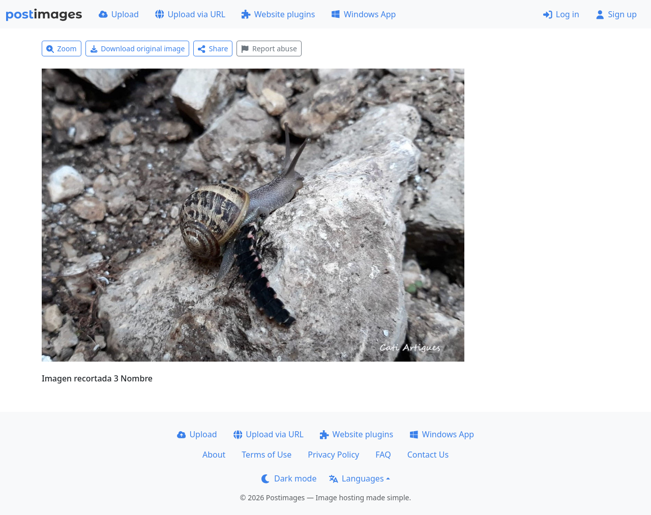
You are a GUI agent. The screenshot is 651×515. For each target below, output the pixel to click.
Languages (356, 478)
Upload (119, 14)
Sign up (616, 14)
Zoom (61, 48)
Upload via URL (190, 14)
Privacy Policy (333, 454)
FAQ (383, 454)
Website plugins (278, 14)
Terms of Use (266, 454)
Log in (561, 14)
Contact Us (428, 454)
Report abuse (269, 48)
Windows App (363, 14)
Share (213, 48)
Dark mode (288, 478)
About (213, 454)
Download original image (137, 48)
